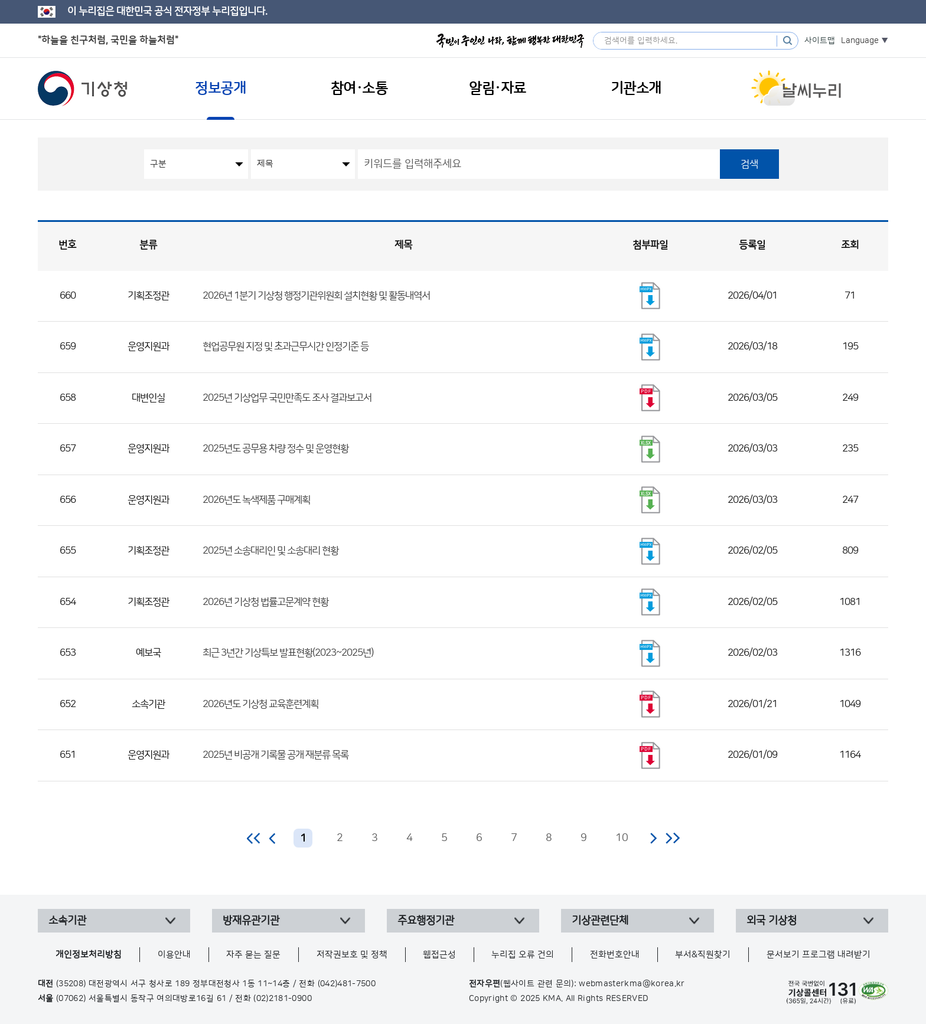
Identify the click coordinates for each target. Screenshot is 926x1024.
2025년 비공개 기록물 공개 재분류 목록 (275, 755)
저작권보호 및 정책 (352, 955)
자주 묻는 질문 (253, 955)
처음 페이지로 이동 (254, 838)
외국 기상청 (771, 921)
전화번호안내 (615, 955)
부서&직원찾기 (703, 955)
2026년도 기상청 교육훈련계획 (260, 704)
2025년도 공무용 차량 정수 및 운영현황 (275, 448)
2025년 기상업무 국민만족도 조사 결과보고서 (287, 397)
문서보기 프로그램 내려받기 (818, 955)
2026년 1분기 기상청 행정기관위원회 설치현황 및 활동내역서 (316, 295)
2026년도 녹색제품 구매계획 (256, 500)
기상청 (83, 88)
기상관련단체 (600, 921)
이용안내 (174, 955)
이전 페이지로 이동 (272, 838)
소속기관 (67, 921)
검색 (749, 164)
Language (860, 40)
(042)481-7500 (347, 984)
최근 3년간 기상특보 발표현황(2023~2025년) (288, 652)
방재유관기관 (251, 921)
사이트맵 (819, 40)
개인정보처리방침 (89, 955)
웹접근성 (439, 955)
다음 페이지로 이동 (653, 838)
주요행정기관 (425, 921)
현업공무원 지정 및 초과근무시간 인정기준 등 (286, 346)
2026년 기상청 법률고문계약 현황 (265, 602)
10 (621, 838)
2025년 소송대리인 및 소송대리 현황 (270, 550)
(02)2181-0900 (282, 998)
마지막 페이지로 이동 (672, 838)
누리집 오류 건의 (522, 955)
